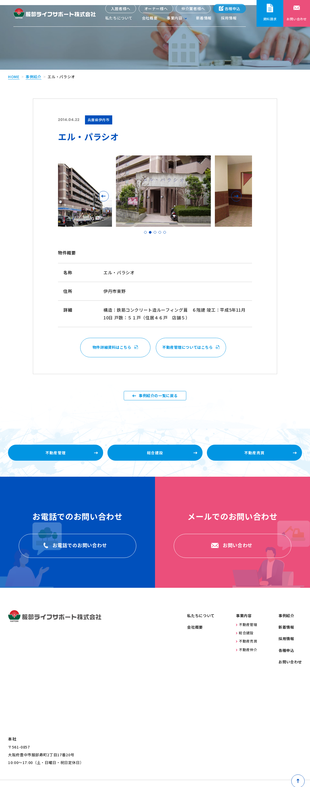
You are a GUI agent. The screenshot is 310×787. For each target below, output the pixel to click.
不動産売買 (246, 649)
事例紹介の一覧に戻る (158, 395)
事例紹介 (33, 71)
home (14, 71)
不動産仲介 (246, 658)
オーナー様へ (156, 8)
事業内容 (244, 624)
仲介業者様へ (193, 8)
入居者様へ (120, 8)
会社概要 (149, 18)
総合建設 (245, 641)
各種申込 (229, 8)
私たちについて (118, 18)
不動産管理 (246, 633)
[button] (104, 191)
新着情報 (204, 18)
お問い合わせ (290, 670)
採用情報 (229, 18)
